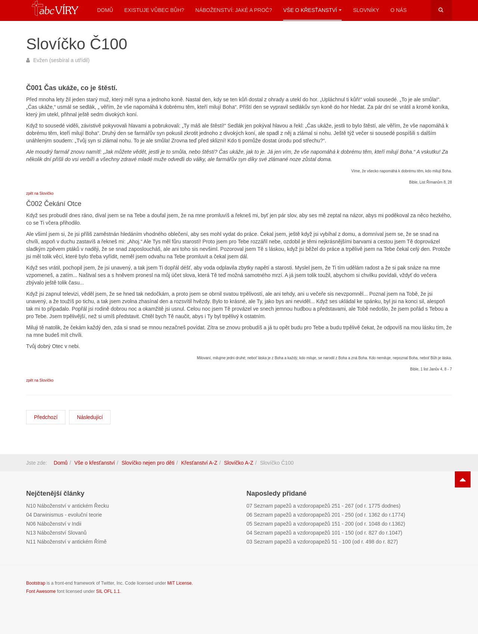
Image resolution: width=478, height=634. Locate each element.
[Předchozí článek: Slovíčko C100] (45, 417)
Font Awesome (41, 591)
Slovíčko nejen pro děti (147, 463)
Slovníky (366, 10)
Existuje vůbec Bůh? (154, 10)
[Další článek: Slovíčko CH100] (90, 417)
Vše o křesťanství (312, 10)
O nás (398, 10)
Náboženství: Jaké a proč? (233, 10)
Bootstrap (35, 583)
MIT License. (180, 583)
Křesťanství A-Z (199, 463)
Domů (105, 10)
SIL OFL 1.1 (108, 591)
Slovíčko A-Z (239, 463)
